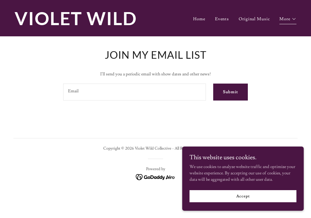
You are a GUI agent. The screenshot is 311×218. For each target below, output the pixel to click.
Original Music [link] (254, 19)
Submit (230, 92)
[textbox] (134, 92)
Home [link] (199, 19)
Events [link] (222, 19)
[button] (287, 19)
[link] (83, 24)
